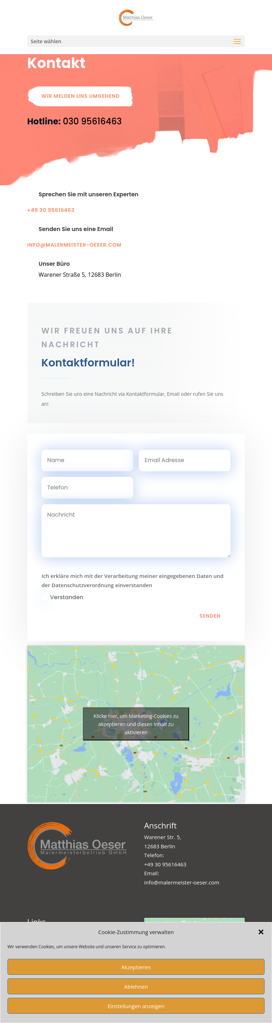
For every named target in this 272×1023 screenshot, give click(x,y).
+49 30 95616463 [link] (165, 864)
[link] (92, 121)
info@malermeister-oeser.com (74, 244)
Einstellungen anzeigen (136, 1006)
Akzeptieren (136, 967)
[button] (261, 931)
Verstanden (62, 636)
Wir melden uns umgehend (80, 96)
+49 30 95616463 (51, 210)
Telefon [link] (153, 855)
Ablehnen (136, 986)
